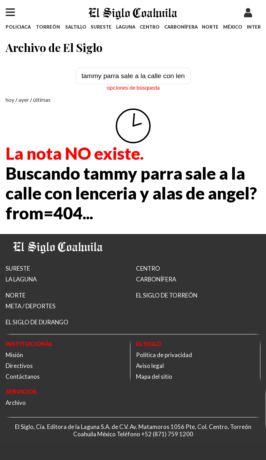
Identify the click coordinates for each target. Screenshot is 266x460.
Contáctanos (23, 376)
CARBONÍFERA (181, 27)
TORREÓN (48, 27)
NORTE (210, 27)
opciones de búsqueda (133, 87)
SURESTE (101, 27)
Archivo (16, 402)
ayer (23, 99)
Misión (14, 355)
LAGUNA (125, 27)
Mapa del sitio (154, 376)
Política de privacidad (164, 355)
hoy (10, 99)
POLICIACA (18, 27)
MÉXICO (232, 27)
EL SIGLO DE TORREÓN (166, 295)
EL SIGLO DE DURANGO (37, 322)
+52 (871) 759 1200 (167, 434)
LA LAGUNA (21, 279)
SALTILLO (75, 27)
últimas (42, 99)
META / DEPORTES (30, 306)
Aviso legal (150, 365)
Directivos (19, 365)
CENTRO (150, 27)
